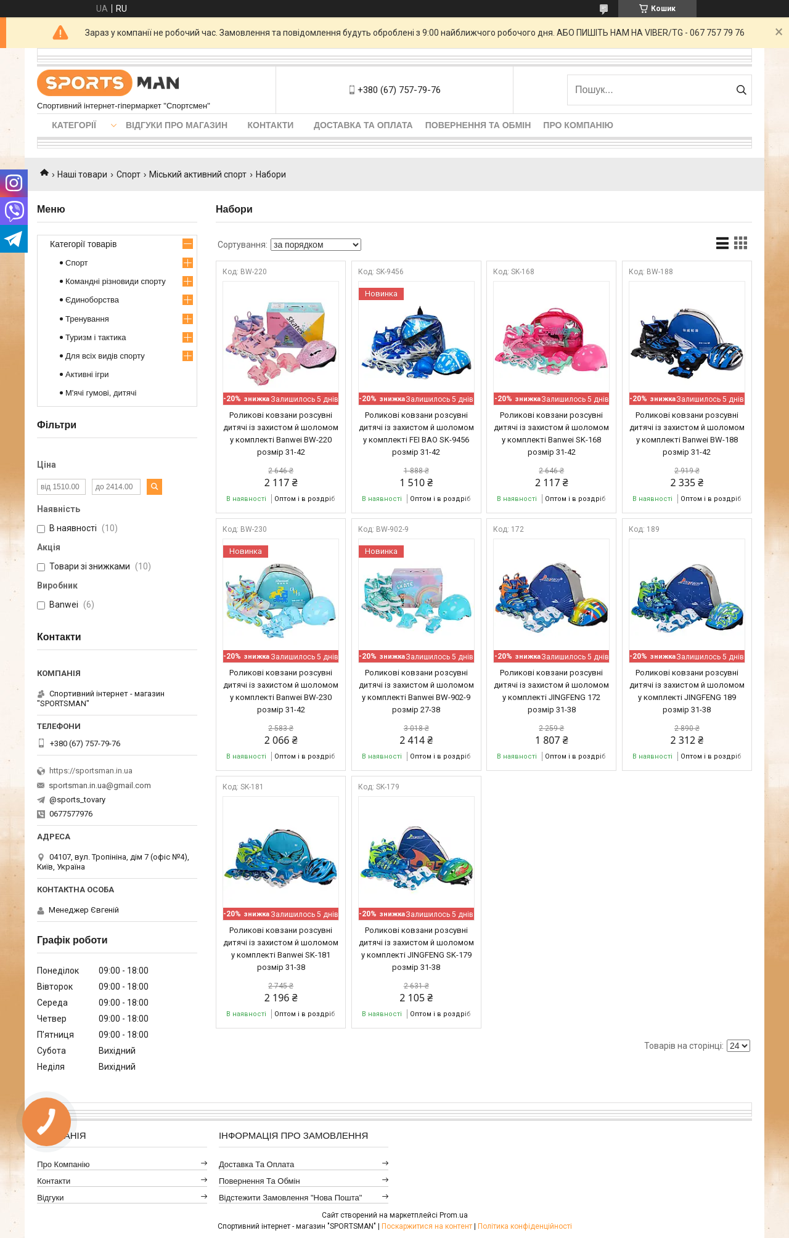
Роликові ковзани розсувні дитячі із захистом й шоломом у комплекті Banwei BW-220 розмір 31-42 (280, 433)
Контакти (271, 125)
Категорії (74, 125)
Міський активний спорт (198, 174)
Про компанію (578, 125)
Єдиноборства (92, 299)
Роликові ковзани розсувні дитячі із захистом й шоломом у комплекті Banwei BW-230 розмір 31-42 (280, 691)
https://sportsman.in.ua (91, 770)
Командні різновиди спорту (115, 281)
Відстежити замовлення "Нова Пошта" (290, 1197)
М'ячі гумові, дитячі (100, 392)
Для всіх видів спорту (105, 355)
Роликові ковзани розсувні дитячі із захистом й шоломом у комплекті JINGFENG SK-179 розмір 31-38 (416, 949)
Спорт (129, 174)
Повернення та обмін (478, 125)
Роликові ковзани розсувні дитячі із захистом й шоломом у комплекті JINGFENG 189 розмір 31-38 (687, 691)
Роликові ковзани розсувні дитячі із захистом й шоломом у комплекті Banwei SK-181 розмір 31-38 (280, 949)
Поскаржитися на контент (427, 1226)
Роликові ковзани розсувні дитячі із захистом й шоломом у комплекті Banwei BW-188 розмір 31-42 (687, 433)
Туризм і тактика (95, 337)
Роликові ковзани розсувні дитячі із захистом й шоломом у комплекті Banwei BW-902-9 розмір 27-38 (416, 691)
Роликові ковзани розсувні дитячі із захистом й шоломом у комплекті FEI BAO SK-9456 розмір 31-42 (416, 433)
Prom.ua (453, 1215)
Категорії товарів (83, 244)
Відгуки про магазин (176, 125)
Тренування (87, 319)
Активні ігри (86, 374)
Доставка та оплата (363, 125)
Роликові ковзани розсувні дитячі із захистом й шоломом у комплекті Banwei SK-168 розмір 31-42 (551, 433)
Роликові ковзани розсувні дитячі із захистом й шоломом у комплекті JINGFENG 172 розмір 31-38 (551, 691)
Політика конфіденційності (525, 1226)
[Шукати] (741, 90)
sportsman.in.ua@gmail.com (100, 785)
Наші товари (82, 174)
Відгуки (50, 1197)
